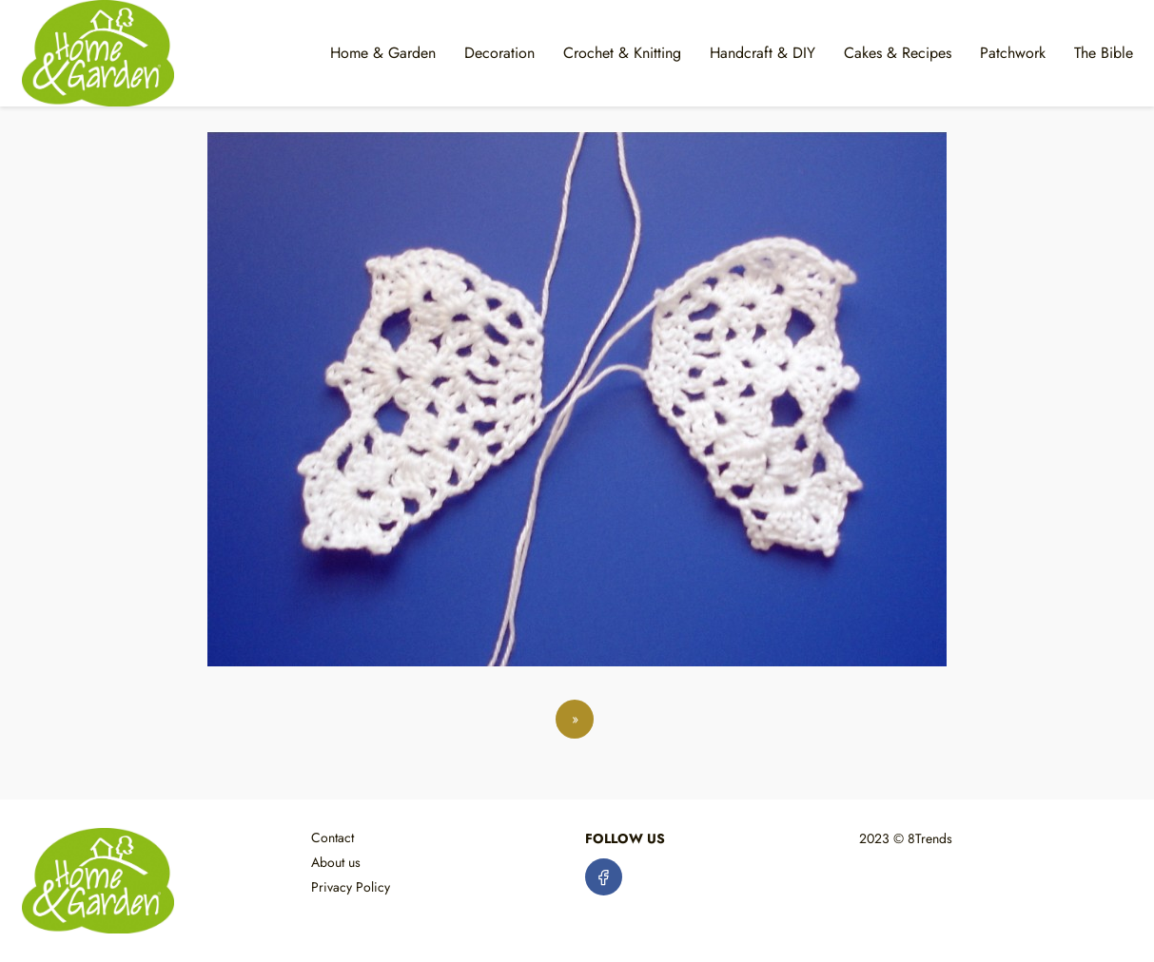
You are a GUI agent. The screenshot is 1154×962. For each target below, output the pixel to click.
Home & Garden (383, 53)
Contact (332, 837)
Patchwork (1013, 53)
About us (336, 862)
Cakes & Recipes (897, 53)
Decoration (499, 53)
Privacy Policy (350, 886)
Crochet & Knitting (622, 53)
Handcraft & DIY (762, 53)
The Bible (1103, 53)
